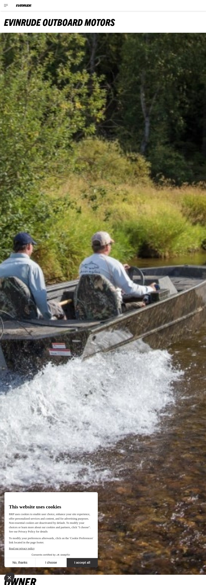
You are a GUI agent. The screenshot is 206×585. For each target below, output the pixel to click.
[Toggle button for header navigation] (6, 5)
